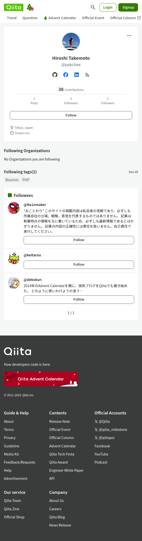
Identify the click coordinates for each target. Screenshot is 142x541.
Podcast (101, 462)
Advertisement (16, 478)
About (9, 421)
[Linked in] (76, 74)
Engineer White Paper (66, 470)
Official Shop (14, 516)
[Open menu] (129, 36)
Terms (9, 429)
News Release (60, 525)
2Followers (107, 100)
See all (133, 172)
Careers (55, 508)
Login (108, 7)
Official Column (61, 437)
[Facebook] (65, 74)
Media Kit (11, 454)
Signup (128, 7)
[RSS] (87, 74)
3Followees (71, 100)
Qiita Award (58, 462)
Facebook (102, 445)
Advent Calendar (60, 17)
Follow (70, 115)
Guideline (11, 445)
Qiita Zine (11, 508)
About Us (56, 500)
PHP (25, 179)
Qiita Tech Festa (61, 454)
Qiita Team (12, 500)
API (51, 478)
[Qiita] (13, 7)
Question (29, 17)
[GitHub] (54, 74)
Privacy (10, 437)
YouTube (101, 454)
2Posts (34, 100)
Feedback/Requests (19, 462)
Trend (11, 17)
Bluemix (11, 179)
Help (8, 470)
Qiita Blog (57, 516)
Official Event (93, 17)
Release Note (59, 421)
